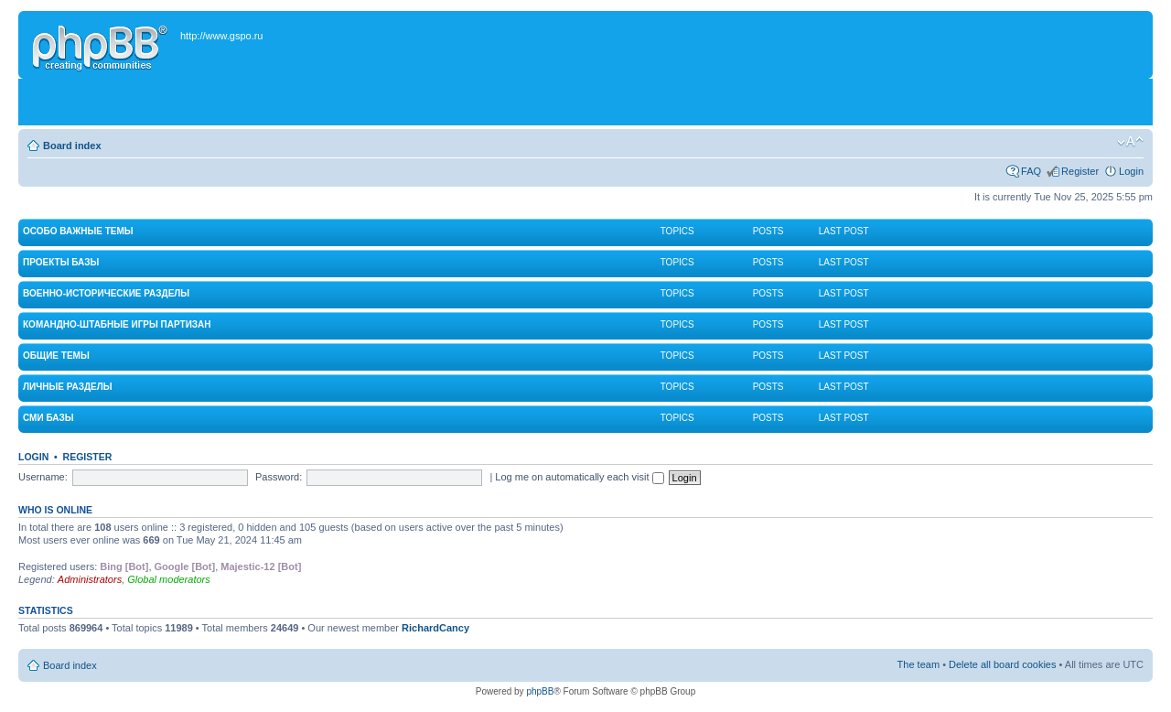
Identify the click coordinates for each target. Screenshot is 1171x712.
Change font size (1130, 142)
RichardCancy (435, 627)
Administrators (90, 579)
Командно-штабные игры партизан (117, 324)
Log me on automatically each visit (579, 476)
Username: (43, 476)
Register (1080, 171)
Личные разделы (68, 387)
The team (918, 664)
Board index (72, 145)
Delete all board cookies (1002, 664)
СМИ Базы (48, 418)
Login (1131, 171)
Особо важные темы (78, 231)
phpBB (539, 691)
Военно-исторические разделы (106, 293)
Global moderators (168, 579)
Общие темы (56, 356)
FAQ (1031, 171)
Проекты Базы (61, 262)
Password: (278, 476)
